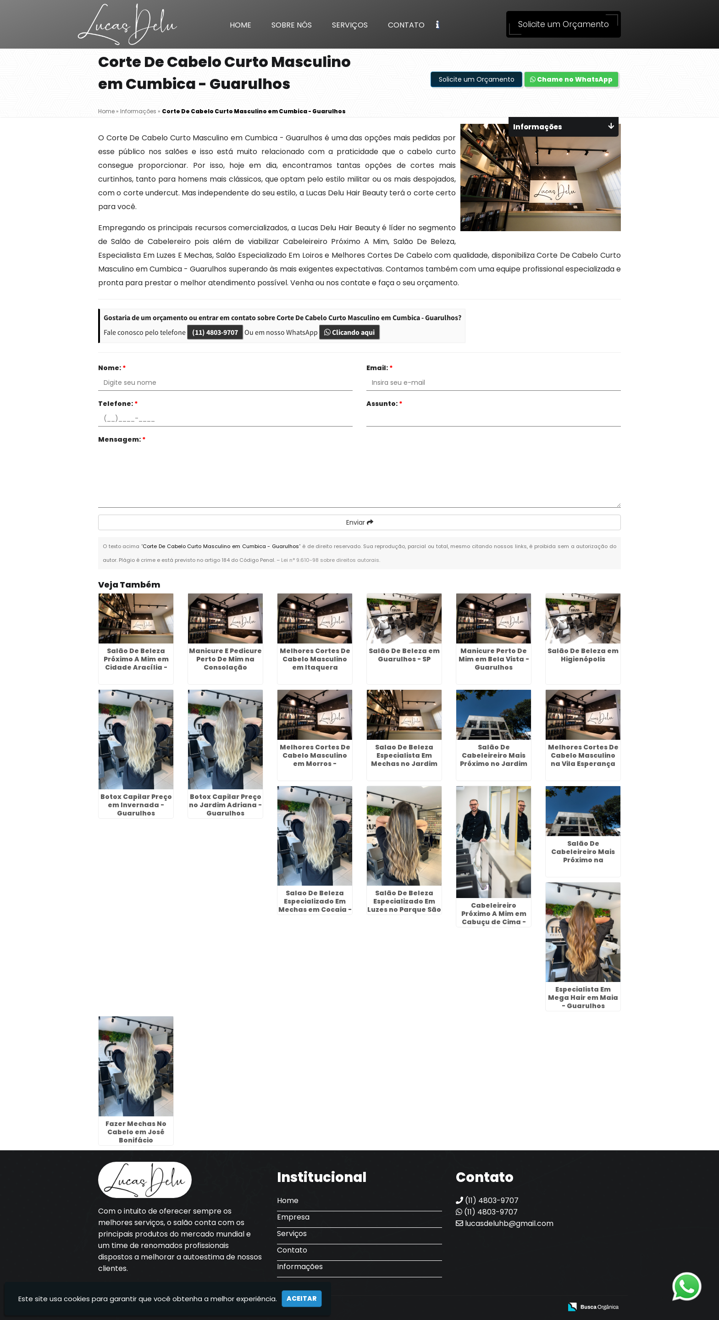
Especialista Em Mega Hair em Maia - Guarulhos (583, 997)
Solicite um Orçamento (563, 24)
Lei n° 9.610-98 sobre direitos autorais (330, 560)
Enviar (359, 522)
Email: (379, 367)
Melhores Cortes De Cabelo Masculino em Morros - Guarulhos (315, 759)
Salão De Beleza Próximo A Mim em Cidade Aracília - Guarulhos (136, 663)
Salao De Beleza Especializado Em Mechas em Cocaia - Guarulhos (315, 905)
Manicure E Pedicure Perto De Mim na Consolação (225, 659)
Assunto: (384, 403)
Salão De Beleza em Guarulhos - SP (404, 655)
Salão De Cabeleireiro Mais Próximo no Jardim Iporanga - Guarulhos (493, 764)
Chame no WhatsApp (571, 79)
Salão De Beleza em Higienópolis (583, 655)
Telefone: (118, 403)
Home (240, 25)
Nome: (112, 367)
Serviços (350, 25)
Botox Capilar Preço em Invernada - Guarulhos (136, 805)
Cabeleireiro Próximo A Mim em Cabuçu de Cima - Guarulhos (493, 918)
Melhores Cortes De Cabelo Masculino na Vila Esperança (583, 755)
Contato (406, 25)
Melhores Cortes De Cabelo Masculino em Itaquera (315, 659)
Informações (300, 1266)
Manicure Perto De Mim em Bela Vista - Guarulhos (494, 659)
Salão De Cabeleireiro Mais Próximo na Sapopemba (583, 856)
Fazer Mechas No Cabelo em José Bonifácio (135, 1132)
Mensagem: (122, 439)
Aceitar (302, 1298)
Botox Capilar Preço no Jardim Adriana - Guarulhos (225, 805)
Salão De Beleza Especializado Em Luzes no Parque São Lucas (404, 905)
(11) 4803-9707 (215, 332)
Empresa (293, 1217)
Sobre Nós (291, 25)
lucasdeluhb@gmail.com (504, 1223)
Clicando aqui (349, 332)
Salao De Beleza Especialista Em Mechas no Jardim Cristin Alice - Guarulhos (404, 764)
